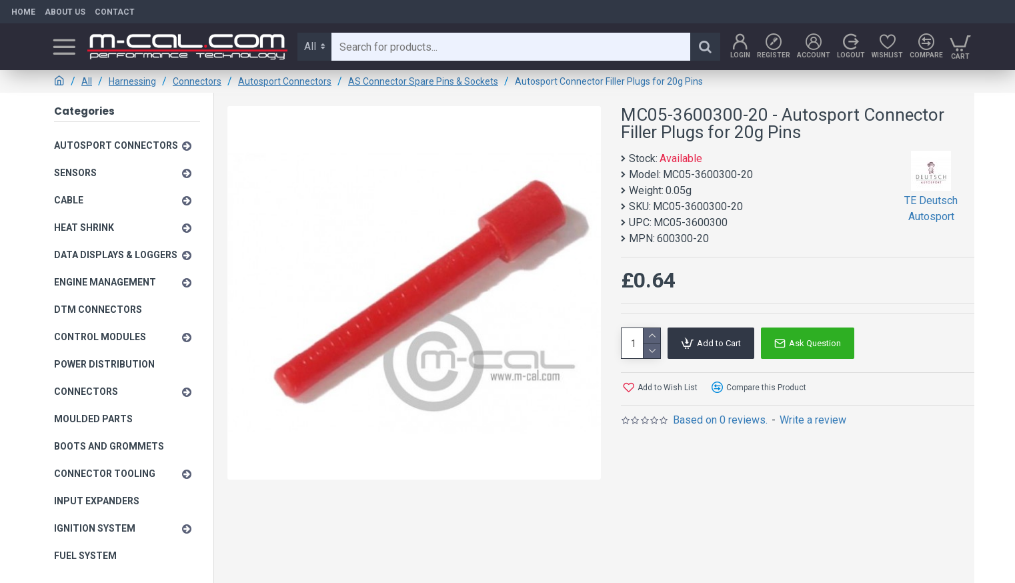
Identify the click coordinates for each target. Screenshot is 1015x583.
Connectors (197, 81)
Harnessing (132, 81)
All (86, 81)
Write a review (813, 420)
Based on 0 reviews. (720, 420)
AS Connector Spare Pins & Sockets (423, 81)
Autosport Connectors (284, 81)
